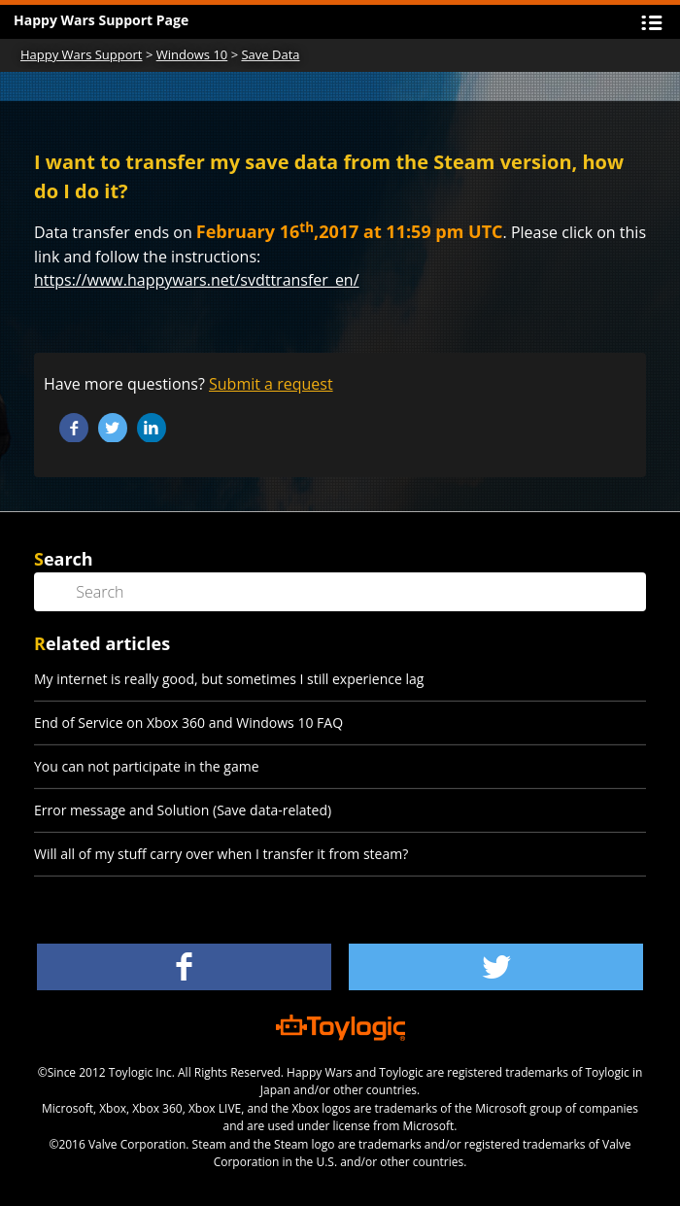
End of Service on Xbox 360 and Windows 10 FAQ (188, 722)
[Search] (340, 591)
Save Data (270, 54)
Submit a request (271, 384)
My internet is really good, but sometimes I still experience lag (229, 679)
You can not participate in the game (146, 766)
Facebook (73, 426)
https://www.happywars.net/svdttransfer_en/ (196, 280)
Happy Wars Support (81, 54)
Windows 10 (192, 54)
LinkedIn (151, 426)
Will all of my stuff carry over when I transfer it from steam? (221, 853)
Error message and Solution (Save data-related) (182, 810)
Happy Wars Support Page (101, 20)
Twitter (112, 426)
